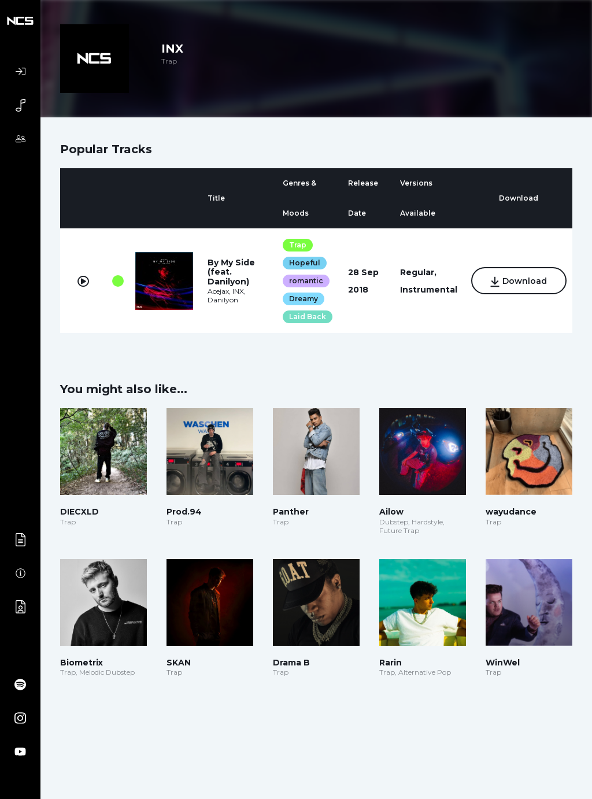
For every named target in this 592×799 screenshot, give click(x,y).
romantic (306, 280)
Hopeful (304, 262)
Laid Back (307, 316)
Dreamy (303, 298)
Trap (297, 245)
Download (519, 281)
